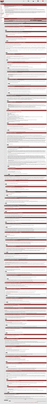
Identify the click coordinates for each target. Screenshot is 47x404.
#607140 (19, 170)
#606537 (18, 210)
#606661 (20, 364)
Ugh (9, 54)
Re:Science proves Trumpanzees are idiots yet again (15, 321)
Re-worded (8, 254)
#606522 (17, 177)
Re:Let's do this (10, 181)
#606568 (17, 340)
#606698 (21, 103)
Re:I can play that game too (12, 357)
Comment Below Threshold (12, 168)
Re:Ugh (9, 63)
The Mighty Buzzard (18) (8, 32)
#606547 (18, 268)
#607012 (19, 329)
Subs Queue (2, 10)
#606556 (19, 55)
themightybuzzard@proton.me (14, 32)
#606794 (20, 134)
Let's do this (8, 176)
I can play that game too (10, 339)
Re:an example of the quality (11, 273)
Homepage (29, 32)
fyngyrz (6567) (8, 55)
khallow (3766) (6, 177)
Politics (1, 16)
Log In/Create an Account (28, 19)
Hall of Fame (2, 9)
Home (14, 403)
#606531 (26, 32)
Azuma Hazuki (22, 238)
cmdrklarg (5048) (7, 329)
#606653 (20, 73)
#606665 (19, 193)
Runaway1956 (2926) (8, 188)
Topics (1, 7)
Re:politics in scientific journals (10, 209)
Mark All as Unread (39, 20)
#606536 (17, 214)
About (16, 403)
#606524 (17, 27)
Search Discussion (39, 19)
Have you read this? (8, 194)
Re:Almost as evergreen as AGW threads (13, 218)
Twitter (1, 18)
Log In (34, 403)
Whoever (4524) (9, 73)
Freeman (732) (7, 241)
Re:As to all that (11, 169)
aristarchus (6, 7)
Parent (6, 30)
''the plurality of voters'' (12, 111)
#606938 (20, 388)
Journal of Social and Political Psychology (13, 8)
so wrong (10, 96)
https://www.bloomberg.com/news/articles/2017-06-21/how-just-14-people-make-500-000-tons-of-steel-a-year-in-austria (18, 293)
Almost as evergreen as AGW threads (12, 213)
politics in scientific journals (11, 206)
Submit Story (27, 403)
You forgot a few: (9, 394)
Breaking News (2, 14)
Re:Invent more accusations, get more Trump (14, 26)
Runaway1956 (18, 71)
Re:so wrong (10, 102)
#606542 (18, 199)
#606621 (19, 284)
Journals (18, 403)
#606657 (20, 37)
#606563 (20, 188)
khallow (15, 186)
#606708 (19, 290)
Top (32, 19)
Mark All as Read (35, 20)
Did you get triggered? (10, 239)
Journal (19, 27)
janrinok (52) (8, 193)
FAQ (17, 403)
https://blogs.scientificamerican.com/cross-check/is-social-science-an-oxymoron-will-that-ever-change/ (16, 242)
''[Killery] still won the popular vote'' (12, 370)
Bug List (1, 20)
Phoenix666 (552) (9, 134)
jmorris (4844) (6, 214)
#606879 (18, 241)
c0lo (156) (6, 27)
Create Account (2, 11)
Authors (21, 403)
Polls (24, 403)
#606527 (18, 207)
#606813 (20, 299)
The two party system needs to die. (10, 305)
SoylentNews (2, 1)
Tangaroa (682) (6, 340)
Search (1, 8)
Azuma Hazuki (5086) (9, 37)
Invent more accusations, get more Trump (12, 23)
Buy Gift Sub (29, 403)
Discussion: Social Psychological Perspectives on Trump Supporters (13, 5)
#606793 (18, 395)
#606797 (19, 372)
